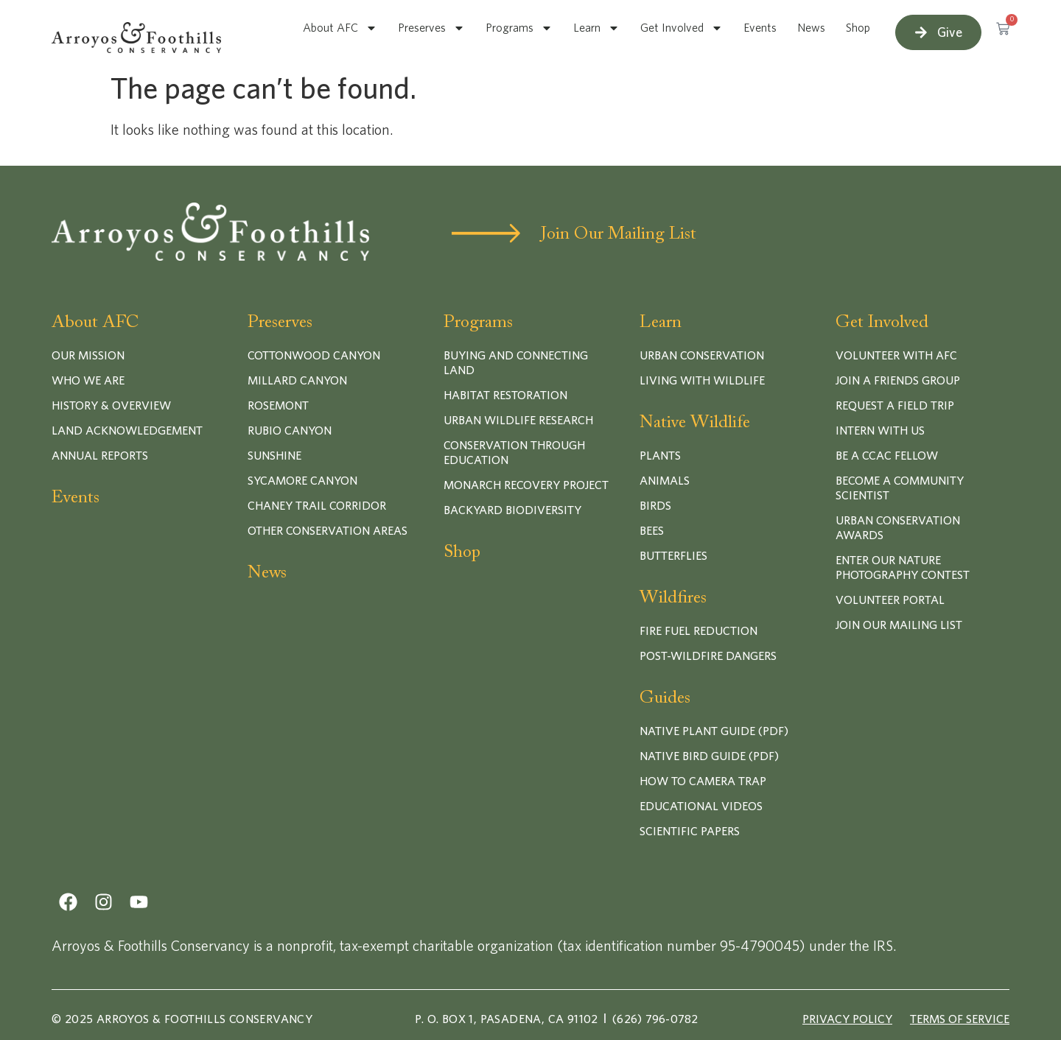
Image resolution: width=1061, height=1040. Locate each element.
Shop (858, 28)
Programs (519, 28)
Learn (596, 28)
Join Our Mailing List (618, 234)
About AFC (340, 28)
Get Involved (681, 28)
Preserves (431, 28)
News (811, 28)
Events (760, 28)
